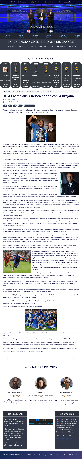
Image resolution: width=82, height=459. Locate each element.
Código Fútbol (34, 2)
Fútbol (20, 106)
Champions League (29, 106)
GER (15, 106)
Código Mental (49, 2)
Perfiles (59, 2)
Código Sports (22, 2)
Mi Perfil (12, 2)
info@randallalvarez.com (64, 439)
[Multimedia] (71, 2)
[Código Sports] (27, 2)
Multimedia (67, 2)
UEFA (5, 106)
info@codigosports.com (64, 441)
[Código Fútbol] (39, 2)
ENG (10, 106)
